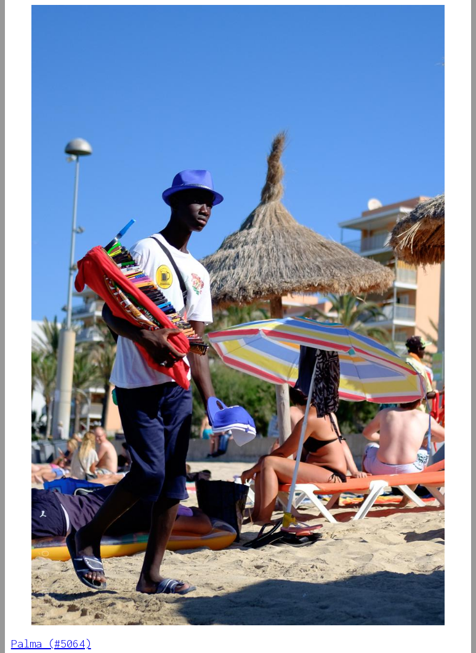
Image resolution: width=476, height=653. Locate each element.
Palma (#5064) (51, 643)
